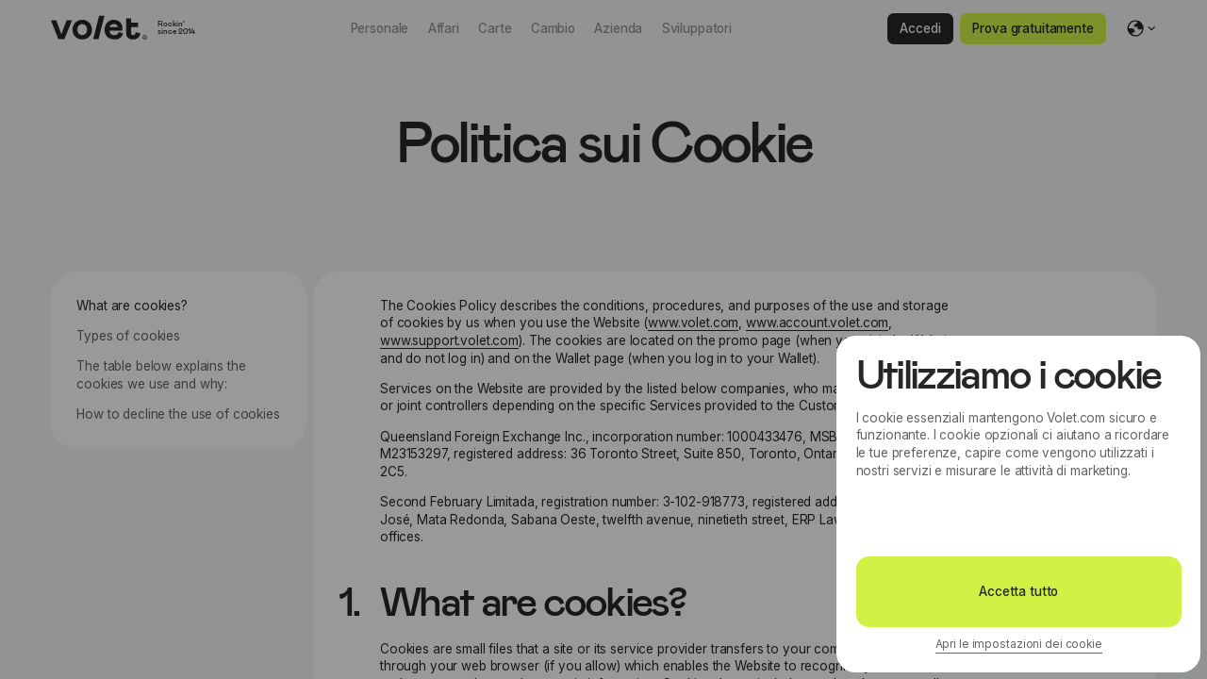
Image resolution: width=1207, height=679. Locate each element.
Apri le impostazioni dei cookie (1018, 644)
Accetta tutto (1018, 591)
